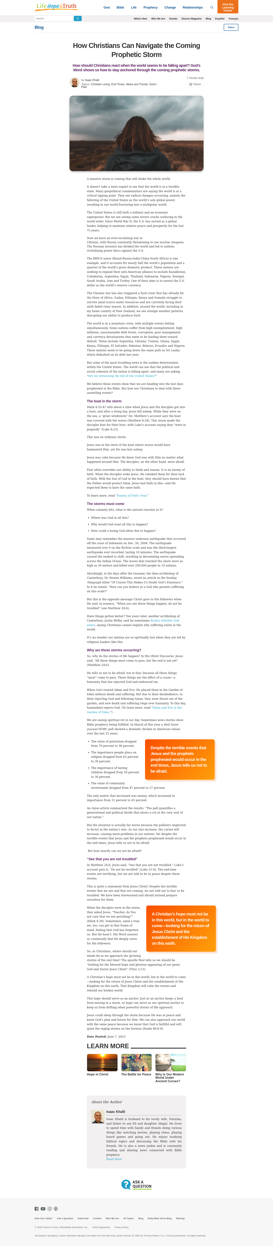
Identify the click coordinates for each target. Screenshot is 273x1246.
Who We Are (158, 18)
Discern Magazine (192, 18)
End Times (118, 84)
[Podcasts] (56, 1209)
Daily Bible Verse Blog (159, 1218)
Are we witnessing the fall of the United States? (121, 376)
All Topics (128, 1218)
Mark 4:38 (95, 921)
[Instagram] (50, 1209)
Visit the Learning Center (228, 7)
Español (219, 18)
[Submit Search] (78, 18)
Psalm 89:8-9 (152, 1028)
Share (195, 84)
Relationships (193, 7)
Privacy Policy (122, 1227)
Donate (173, 18)
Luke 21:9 (148, 869)
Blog (208, 18)
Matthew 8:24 (138, 420)
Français (233, 18)
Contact (97, 1218)
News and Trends (137, 84)
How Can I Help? (44, 1218)
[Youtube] (44, 1209)
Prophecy (150, 7)
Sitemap (180, 1218)
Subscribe (83, 1218)
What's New (140, 18)
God (107, 7)
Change (170, 7)
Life (133, 7)
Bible (120, 7)
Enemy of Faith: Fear (131, 495)
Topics (231, 27)
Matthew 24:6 (118, 608)
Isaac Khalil (92, 80)
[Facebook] (37, 1209)
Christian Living (100, 84)
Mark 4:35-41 (96, 407)
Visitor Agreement (101, 1227)
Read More (114, 1159)
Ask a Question (65, 1218)
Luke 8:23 (110, 429)
